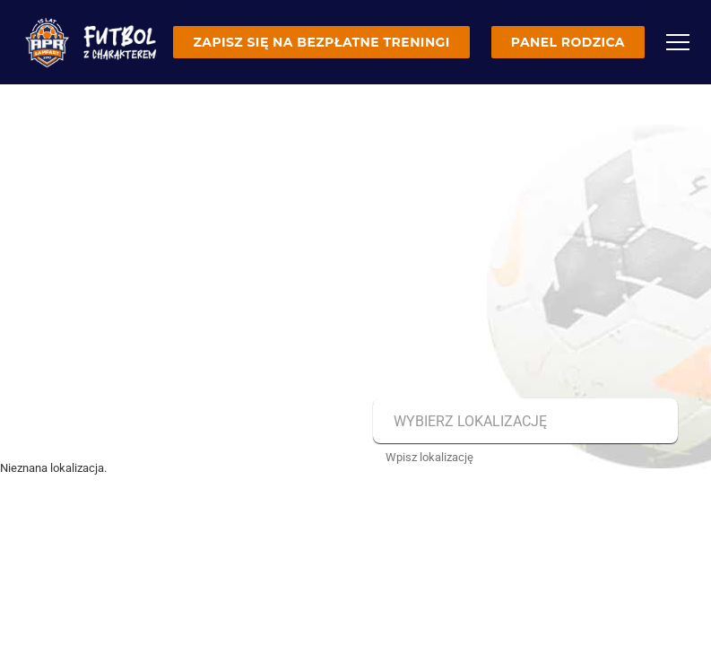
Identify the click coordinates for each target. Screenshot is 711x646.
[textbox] (523, 421)
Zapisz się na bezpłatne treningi (321, 42)
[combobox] (523, 421)
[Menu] (677, 42)
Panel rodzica (568, 42)
